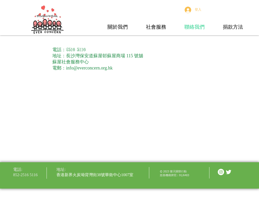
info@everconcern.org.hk (89, 67)
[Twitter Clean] (228, 172)
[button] (117, 26)
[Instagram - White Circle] (221, 172)
